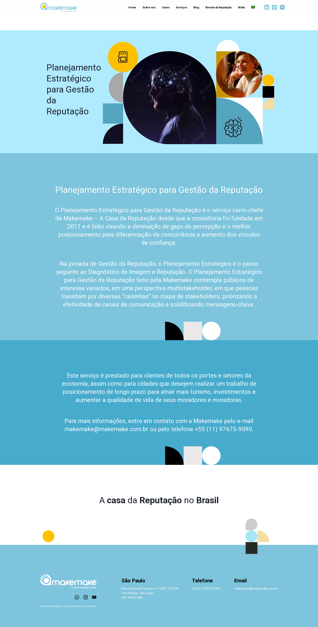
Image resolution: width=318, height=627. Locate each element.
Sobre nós (147, 7)
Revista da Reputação (218, 7)
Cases (165, 7)
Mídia (241, 7)
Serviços (180, 7)
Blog (195, 7)
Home (131, 7)
